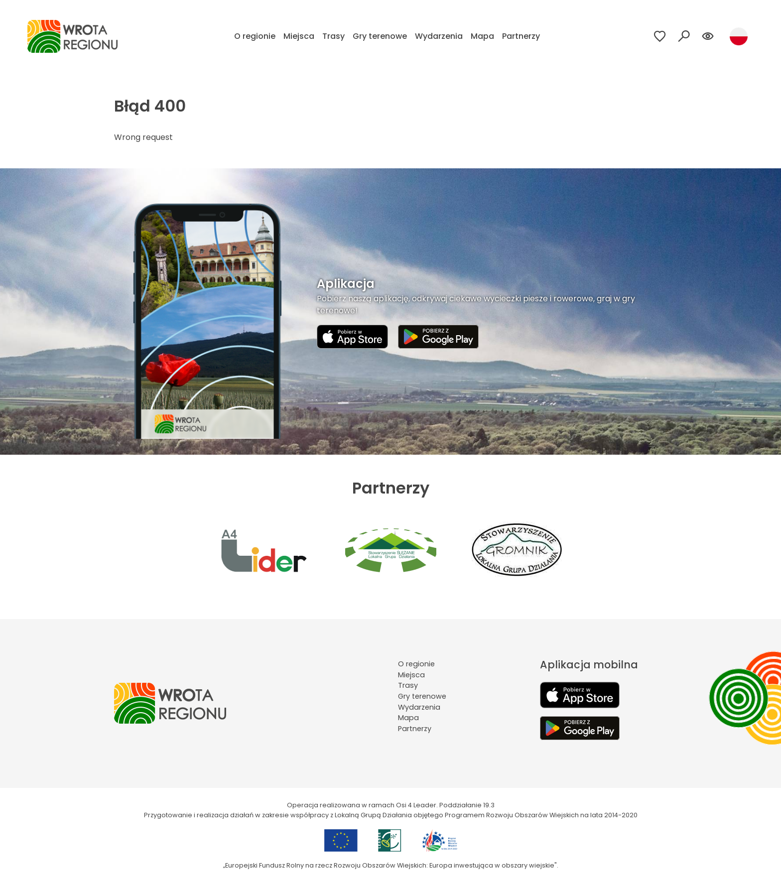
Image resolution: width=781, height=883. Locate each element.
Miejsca (298, 36)
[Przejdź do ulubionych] (660, 36)
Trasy (333, 36)
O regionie (254, 36)
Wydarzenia (439, 36)
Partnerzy (521, 36)
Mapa (482, 36)
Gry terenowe (380, 36)
